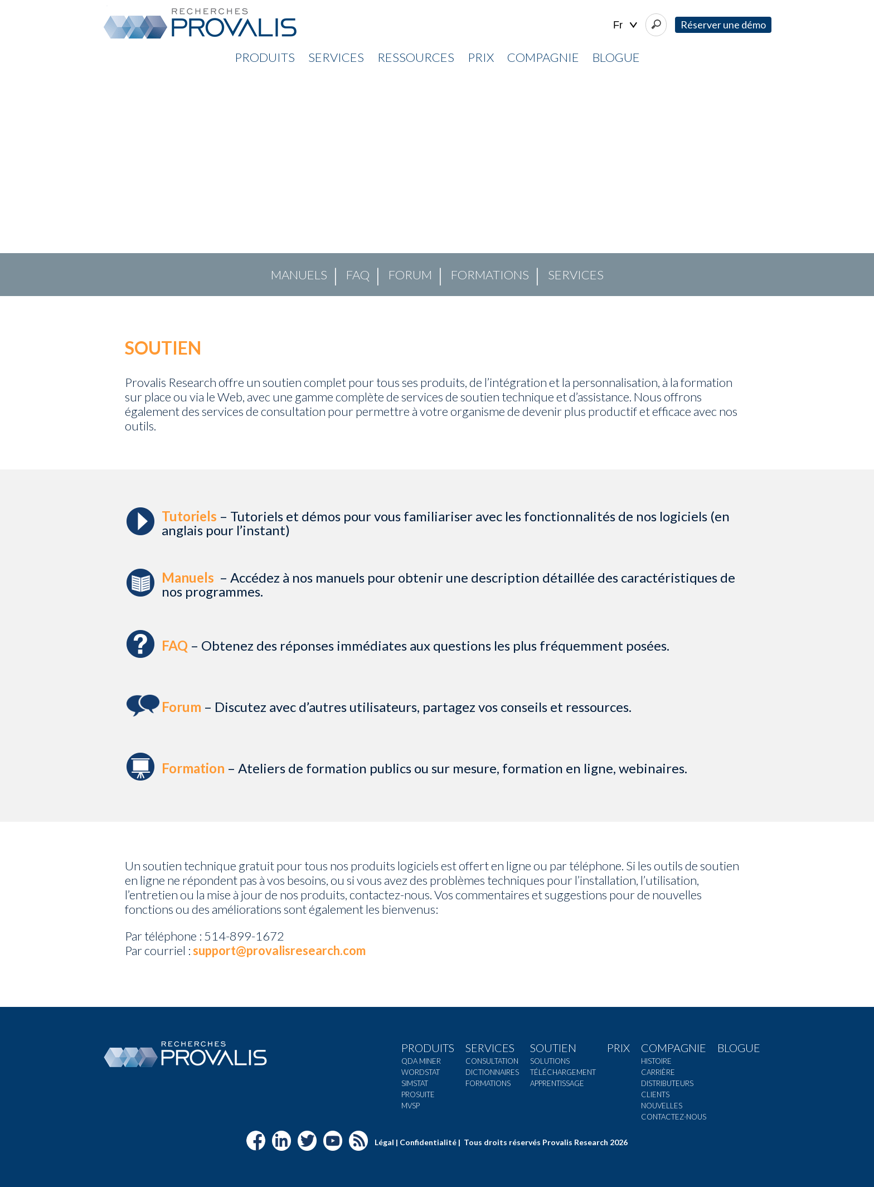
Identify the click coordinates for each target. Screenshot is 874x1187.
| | (625, 25)
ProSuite (418, 1094)
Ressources (415, 57)
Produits (265, 57)
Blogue (616, 57)
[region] (437, 184)
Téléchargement (563, 1072)
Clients (655, 1094)
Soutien (553, 1047)
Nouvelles (661, 1105)
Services (336, 57)
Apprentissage (557, 1083)
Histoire (656, 1061)
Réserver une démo (723, 24)
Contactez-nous (673, 1116)
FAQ (358, 274)
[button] (17, 184)
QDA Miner (421, 1061)
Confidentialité (428, 1142)
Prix (481, 57)
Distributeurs (667, 1083)
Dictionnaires (492, 1072)
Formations (490, 274)
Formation (193, 768)
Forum (410, 274)
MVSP (410, 1105)
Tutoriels (189, 516)
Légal (384, 1142)
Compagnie (543, 57)
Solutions (550, 1061)
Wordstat (420, 1072)
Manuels (299, 274)
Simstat (414, 1083)
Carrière (658, 1072)
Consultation (491, 1061)
